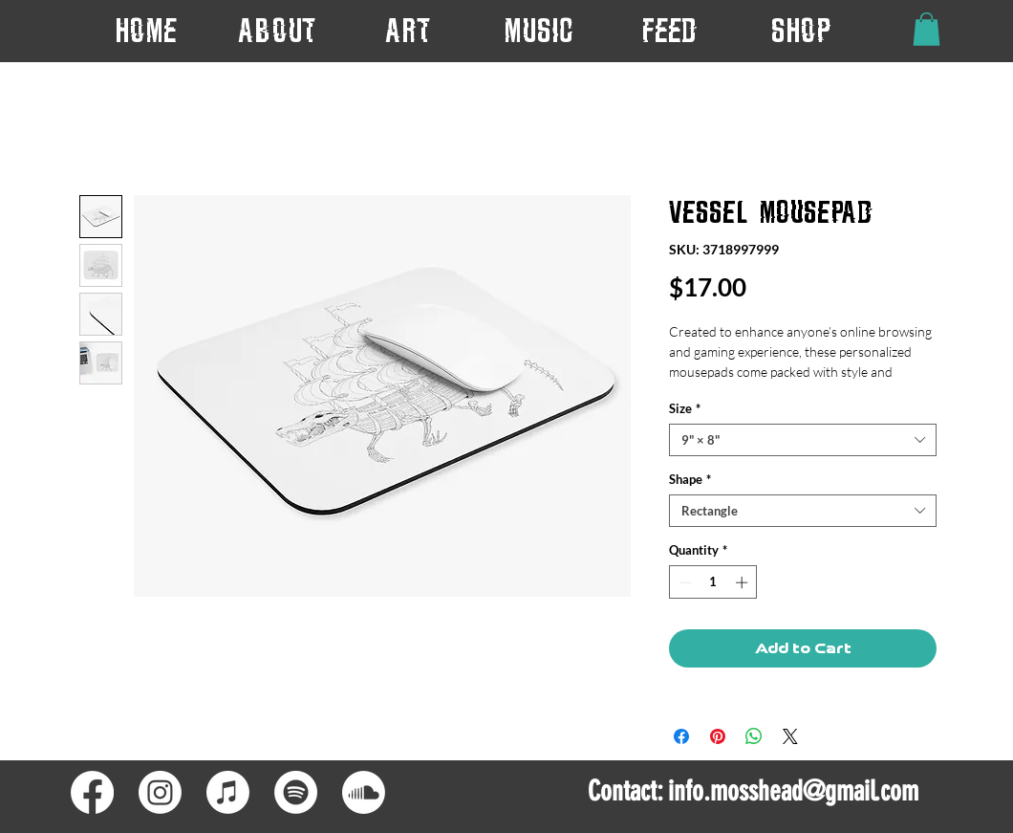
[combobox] (803, 440)
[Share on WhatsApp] (754, 736)
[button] (407, 30)
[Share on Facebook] (681, 736)
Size (684, 408)
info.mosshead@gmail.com (793, 791)
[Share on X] (790, 736)
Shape (690, 479)
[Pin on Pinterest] (717, 736)
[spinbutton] (713, 582)
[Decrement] (683, 582)
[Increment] (743, 582)
